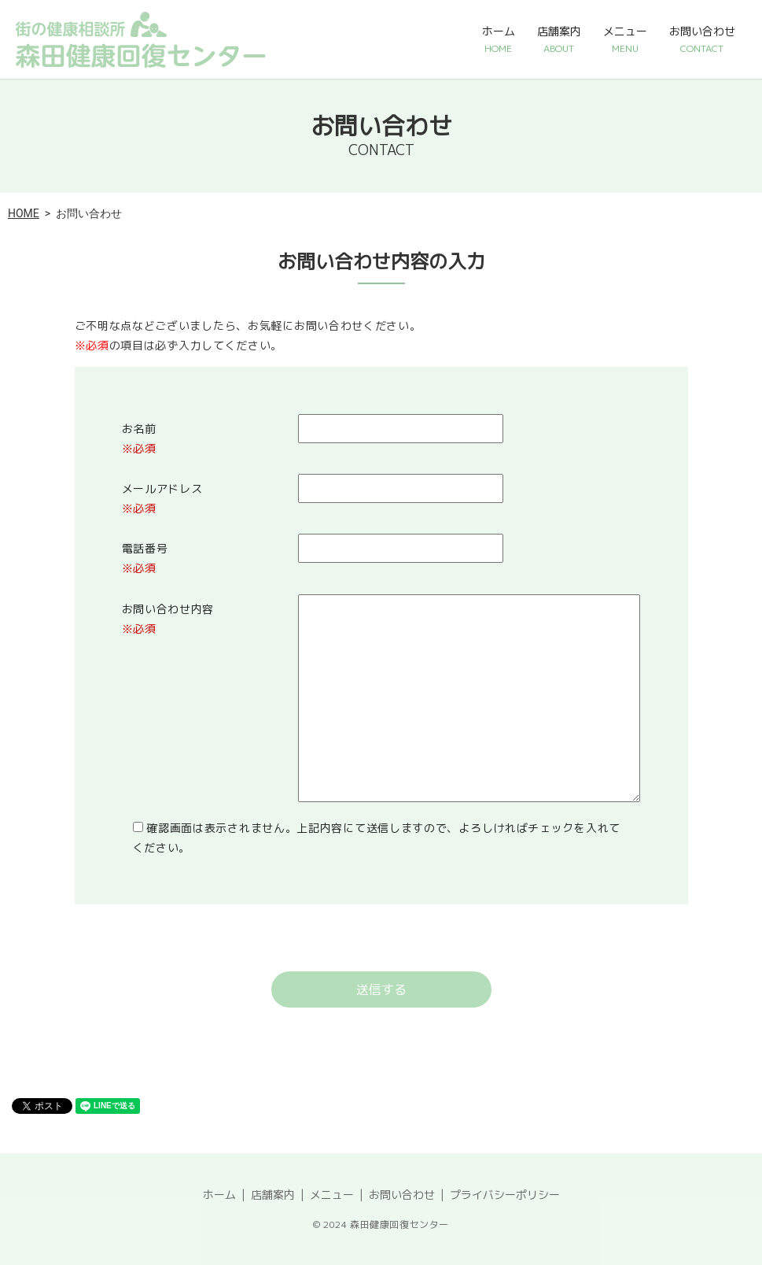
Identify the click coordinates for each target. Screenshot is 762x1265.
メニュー (625, 39)
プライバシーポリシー (505, 1194)
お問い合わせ (702, 39)
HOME (23, 213)
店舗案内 (559, 39)
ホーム (498, 39)
